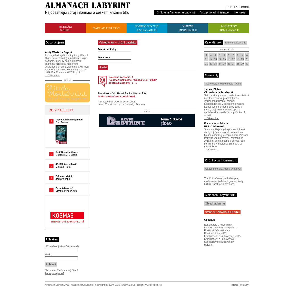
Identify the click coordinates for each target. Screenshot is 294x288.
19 (242, 59)
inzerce (234, 285)
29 (242, 63)
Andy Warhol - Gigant (58, 52)
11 (206, 59)
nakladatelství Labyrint (82, 285)
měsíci (230, 83)
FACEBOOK (241, 7)
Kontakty (239, 12)
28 (237, 63)
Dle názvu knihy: (107, 49)
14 (219, 59)
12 (210, 59)
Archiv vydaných (232, 168)
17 (233, 59)
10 (246, 54)
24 (219, 63)
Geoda (118, 101)
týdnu (238, 83)
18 (237, 59)
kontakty (244, 285)
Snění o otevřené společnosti (116, 96)
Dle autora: (104, 57)
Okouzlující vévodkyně (218, 92)
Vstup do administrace (214, 12)
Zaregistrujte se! (54, 273)
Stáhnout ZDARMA (222, 212)
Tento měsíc (231, 42)
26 (228, 63)
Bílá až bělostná (214, 126)
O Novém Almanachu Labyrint (176, 12)
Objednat (215, 203)
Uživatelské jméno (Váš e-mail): (62, 246)
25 (224, 63)
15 (224, 59)
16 (228, 59)
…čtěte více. (52, 75)
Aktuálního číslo (213, 168)
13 (215, 59)
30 (246, 63)
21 (206, 63)
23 (215, 63)
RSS (229, 7)
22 (210, 63)
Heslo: (48, 254)
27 (233, 63)
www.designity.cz (153, 285)
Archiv (242, 42)
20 (246, 59)
